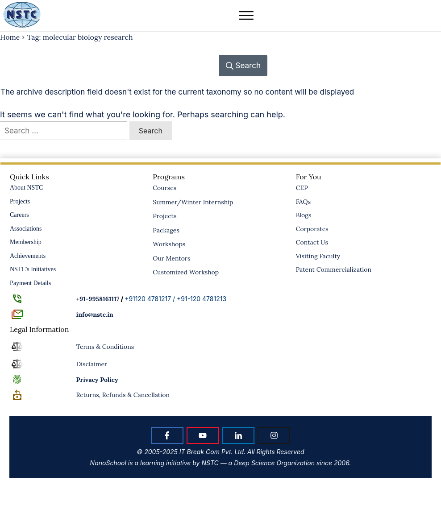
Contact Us (312, 242)
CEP (302, 188)
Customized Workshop (186, 272)
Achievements (28, 255)
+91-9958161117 (98, 299)
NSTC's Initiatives (33, 269)
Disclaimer (91, 364)
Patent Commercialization (333, 269)
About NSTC (26, 187)
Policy (97, 380)
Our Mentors (171, 258)
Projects (20, 201)
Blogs (304, 215)
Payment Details (30, 283)
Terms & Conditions (105, 347)
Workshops (169, 244)
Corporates (312, 229)
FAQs (303, 202)
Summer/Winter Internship (193, 202)
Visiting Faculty (318, 256)
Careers (19, 214)
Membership (26, 242)
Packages (166, 230)
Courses (164, 188)
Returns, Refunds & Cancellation (123, 395)
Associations (26, 228)
